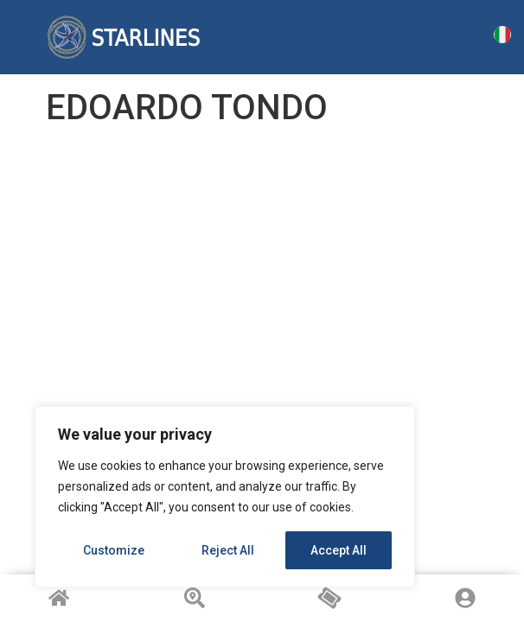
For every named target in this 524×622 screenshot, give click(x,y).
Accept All (338, 550)
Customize (113, 550)
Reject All (227, 550)
